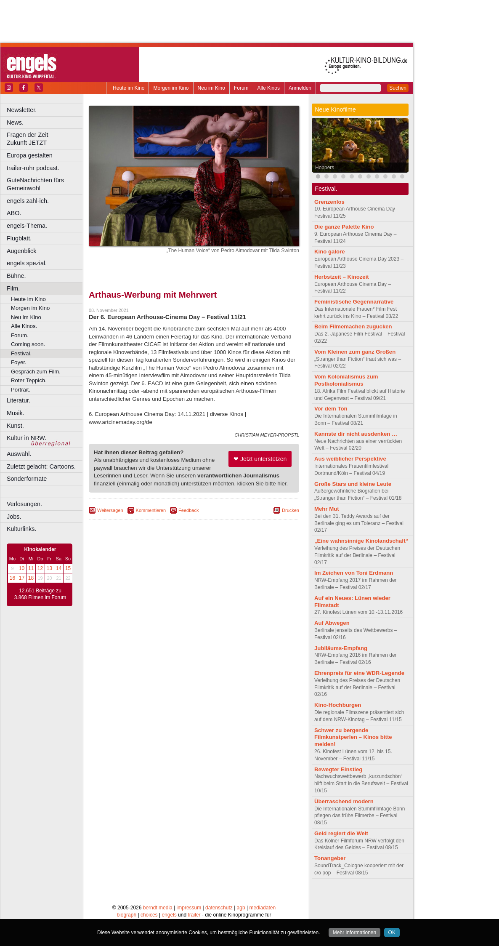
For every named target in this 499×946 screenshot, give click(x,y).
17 (21, 578)
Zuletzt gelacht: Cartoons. (41, 466)
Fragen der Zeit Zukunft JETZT (46, 138)
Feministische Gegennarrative (353, 301)
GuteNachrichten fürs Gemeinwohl (35, 184)
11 (31, 568)
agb (241, 899)
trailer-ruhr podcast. (33, 168)
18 (31, 578)
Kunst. (15, 425)
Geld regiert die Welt (341, 833)
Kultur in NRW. (26, 437)
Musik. (15, 413)
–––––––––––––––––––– (40, 491)
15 (68, 568)
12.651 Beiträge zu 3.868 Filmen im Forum (40, 594)
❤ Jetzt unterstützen (260, 459)
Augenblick (21, 251)
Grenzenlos (329, 202)
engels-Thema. (27, 225)
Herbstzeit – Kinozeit (341, 277)
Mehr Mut (326, 509)
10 (21, 568)
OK (391, 932)
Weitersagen (110, 510)
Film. (13, 288)
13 (49, 568)
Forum (241, 88)
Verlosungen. (24, 504)
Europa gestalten (30, 155)
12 (40, 568)
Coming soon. (28, 344)
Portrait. (20, 389)
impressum (189, 899)
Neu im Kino (211, 88)
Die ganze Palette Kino (344, 227)
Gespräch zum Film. (36, 371)
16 (12, 578)
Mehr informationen (354, 932)
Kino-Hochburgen (337, 705)
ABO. (14, 213)
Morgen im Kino (170, 88)
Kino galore (329, 251)
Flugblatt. (19, 238)
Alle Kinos (268, 88)
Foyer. (19, 362)
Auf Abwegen (332, 623)
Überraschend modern (344, 801)
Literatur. (18, 400)
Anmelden (300, 88)
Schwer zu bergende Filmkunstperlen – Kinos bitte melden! (353, 737)
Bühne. (16, 275)
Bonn (148, 913)
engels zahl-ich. (28, 200)
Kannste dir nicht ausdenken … (355, 434)
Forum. (20, 335)
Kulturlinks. (21, 528)
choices (149, 906)
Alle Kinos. (24, 326)
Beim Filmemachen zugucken (353, 326)
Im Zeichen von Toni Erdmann (353, 573)
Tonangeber (330, 858)
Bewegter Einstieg (338, 769)
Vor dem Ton (331, 408)
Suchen (397, 88)
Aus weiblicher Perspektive (350, 459)
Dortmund (205, 913)
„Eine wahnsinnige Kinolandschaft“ (361, 541)
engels (169, 906)
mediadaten (262, 899)
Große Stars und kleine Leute (352, 484)
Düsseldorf (231, 913)
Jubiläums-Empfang (340, 648)
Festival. (21, 353)
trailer (194, 906)
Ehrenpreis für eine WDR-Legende (359, 673)
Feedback (188, 510)
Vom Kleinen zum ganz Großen (354, 352)
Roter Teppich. (29, 380)
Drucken (290, 510)
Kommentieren (151, 510)
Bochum (129, 913)
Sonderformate (27, 478)
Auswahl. (19, 453)
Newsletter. (22, 110)
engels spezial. (27, 263)
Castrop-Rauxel (173, 913)
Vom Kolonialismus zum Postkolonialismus (346, 380)
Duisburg (256, 913)
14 (58, 568)
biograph (126, 906)
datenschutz (219, 899)
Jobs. (14, 516)
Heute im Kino (128, 88)
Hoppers (324, 168)
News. (15, 122)
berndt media (158, 899)
